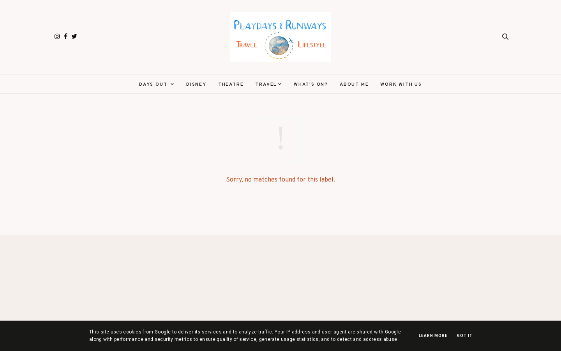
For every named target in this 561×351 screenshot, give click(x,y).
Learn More (433, 335)
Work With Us (401, 84)
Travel (266, 84)
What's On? (311, 84)
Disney (196, 84)
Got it (465, 335)
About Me (354, 84)
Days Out (154, 84)
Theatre (231, 84)
